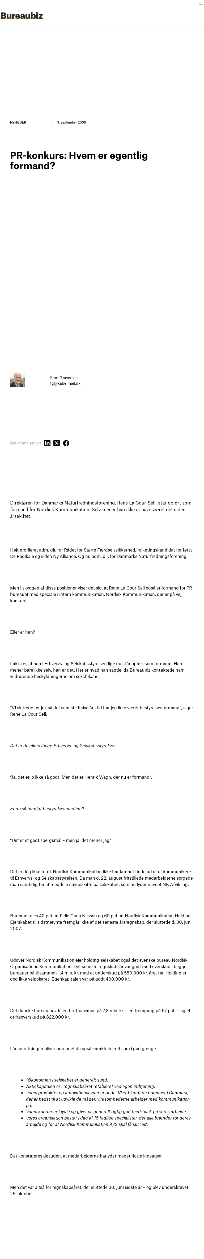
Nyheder (18, 122)
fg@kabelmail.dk (65, 383)
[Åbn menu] (201, 3)
